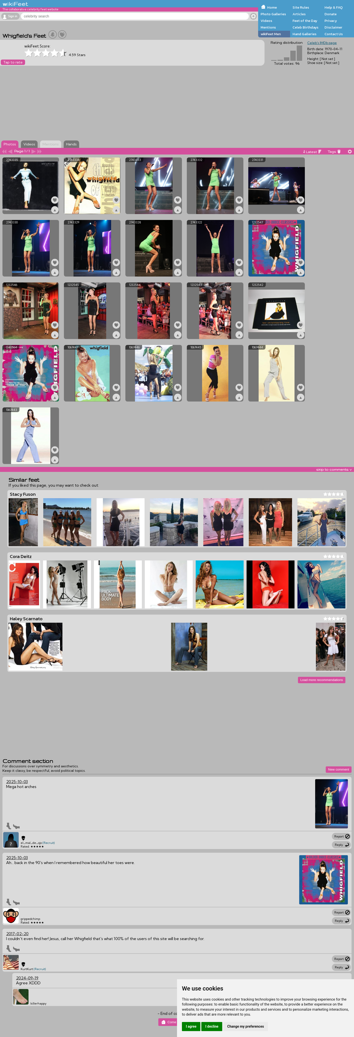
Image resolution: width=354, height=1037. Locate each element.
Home (272, 7)
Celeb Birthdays (305, 27)
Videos (266, 20)
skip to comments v (334, 469)
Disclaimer (333, 27)
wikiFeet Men (271, 34)
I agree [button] (191, 1026)
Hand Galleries (304, 34)
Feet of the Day (305, 20)
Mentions (268, 27)
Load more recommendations (321, 680)
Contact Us (333, 34)
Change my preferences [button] (245, 1026)
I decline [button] (211, 1026)
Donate (330, 14)
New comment (338, 769)
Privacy (330, 20)
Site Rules (301, 7)
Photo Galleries (273, 14)
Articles (299, 14)
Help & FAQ (333, 7)
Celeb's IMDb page (322, 43)
